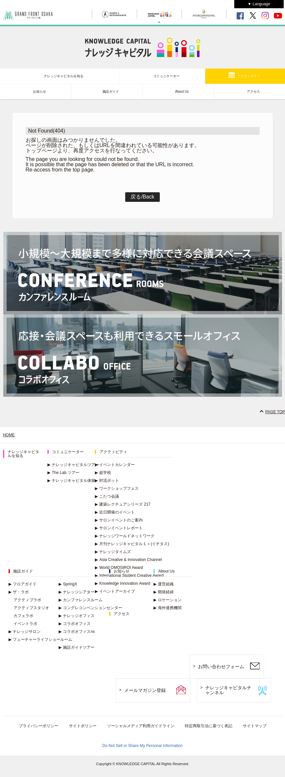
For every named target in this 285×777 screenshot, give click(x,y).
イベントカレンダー (115, 464)
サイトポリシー (83, 726)
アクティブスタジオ (31, 608)
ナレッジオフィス (77, 615)
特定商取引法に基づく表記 (208, 726)
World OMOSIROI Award (119, 567)
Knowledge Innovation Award (122, 583)
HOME (9, 435)
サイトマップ (255, 726)
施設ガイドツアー (77, 647)
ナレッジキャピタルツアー (73, 464)
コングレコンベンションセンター (90, 608)
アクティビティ (248, 76)
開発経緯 (164, 592)
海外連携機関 (168, 608)
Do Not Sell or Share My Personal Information (142, 745)
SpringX (68, 584)
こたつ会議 (107, 496)
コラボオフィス (75, 623)
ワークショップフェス (117, 488)
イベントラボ (25, 623)
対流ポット (107, 480)
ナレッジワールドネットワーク (125, 536)
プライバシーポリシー (38, 726)
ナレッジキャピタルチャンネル (228, 690)
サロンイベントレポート (119, 528)
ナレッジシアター (77, 592)
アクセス (253, 91)
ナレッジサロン (25, 631)
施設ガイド (110, 91)
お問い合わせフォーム (221, 666)
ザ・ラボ (19, 592)
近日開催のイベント (115, 512)
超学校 (103, 472)
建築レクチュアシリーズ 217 (122, 504)
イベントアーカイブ (115, 591)
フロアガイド (23, 584)
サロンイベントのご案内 (119, 520)
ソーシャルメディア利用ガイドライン (140, 726)
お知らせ (39, 91)
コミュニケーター (166, 76)
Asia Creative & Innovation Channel (128, 559)
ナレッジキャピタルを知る (63, 76)
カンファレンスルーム (80, 600)
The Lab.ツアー (63, 472)
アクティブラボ (27, 600)
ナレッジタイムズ (113, 551)
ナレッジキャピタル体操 (71, 480)
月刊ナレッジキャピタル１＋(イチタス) (132, 544)
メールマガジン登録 (145, 690)
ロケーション (168, 600)
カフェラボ (23, 615)
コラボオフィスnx (77, 631)
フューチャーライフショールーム (40, 639)
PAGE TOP (275, 412)
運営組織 (164, 584)
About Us (182, 91)
